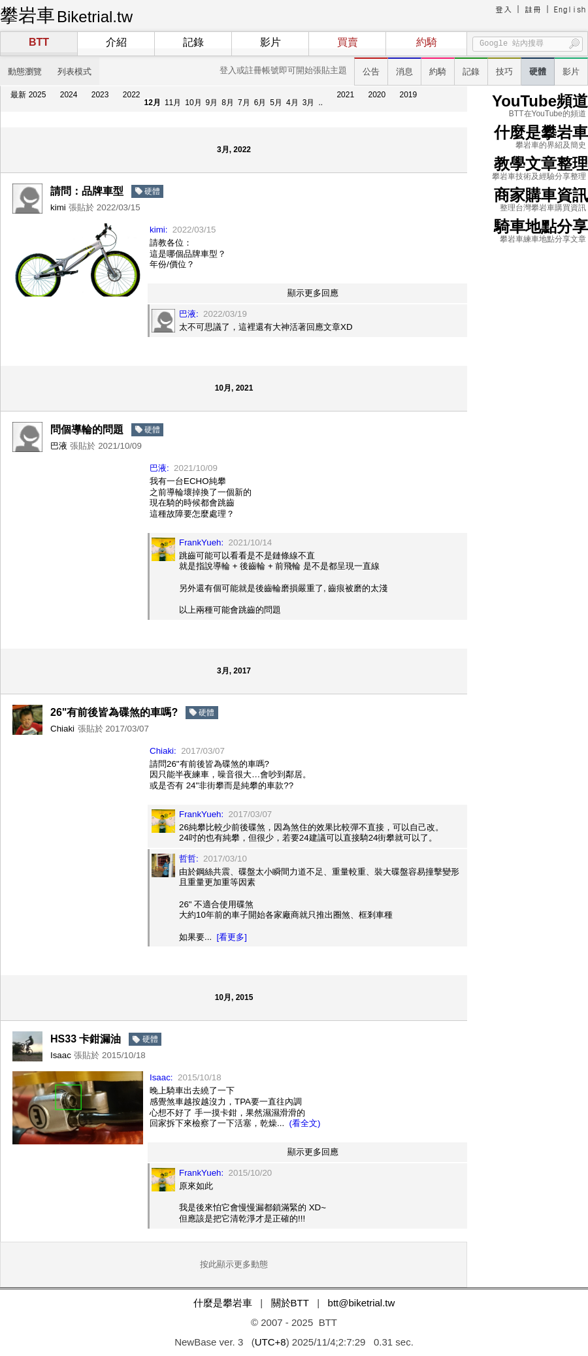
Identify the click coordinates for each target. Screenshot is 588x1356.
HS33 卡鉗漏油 (85, 1038)
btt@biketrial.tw (361, 1302)
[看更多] (232, 937)
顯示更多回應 (312, 293)
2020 (376, 94)
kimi (58, 207)
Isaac (60, 1055)
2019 (408, 94)
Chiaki (62, 729)
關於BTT (290, 1302)
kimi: (158, 229)
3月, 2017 (234, 670)
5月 (276, 102)
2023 (100, 94)
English (570, 8)
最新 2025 (28, 94)
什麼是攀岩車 (222, 1302)
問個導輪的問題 (86, 429)
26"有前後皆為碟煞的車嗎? (114, 712)
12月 (152, 102)
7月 (244, 102)
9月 (212, 102)
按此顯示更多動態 (234, 1264)
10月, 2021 (234, 388)
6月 (260, 102)
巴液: (189, 314)
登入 (503, 8)
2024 (69, 94)
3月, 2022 (234, 149)
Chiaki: (163, 751)
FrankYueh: (201, 542)
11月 (173, 102)
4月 (292, 102)
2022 (131, 94)
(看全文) (305, 1123)
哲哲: (189, 859)
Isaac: (161, 1077)
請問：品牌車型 (86, 191)
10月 (193, 102)
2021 (345, 94)
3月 (308, 102)
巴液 (58, 446)
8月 (227, 102)
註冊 (533, 8)
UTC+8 (270, 1342)
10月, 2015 (234, 997)
